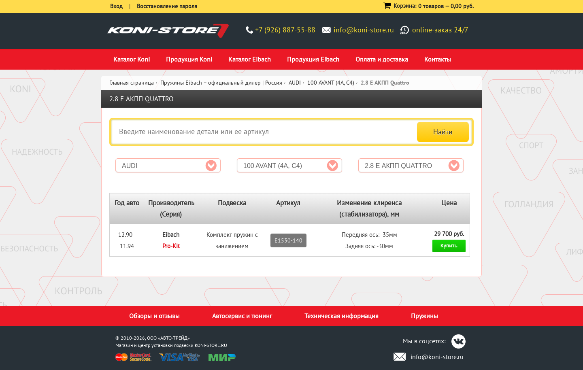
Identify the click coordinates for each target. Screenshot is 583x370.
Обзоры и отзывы (154, 316)
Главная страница (131, 82)
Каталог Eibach (249, 59)
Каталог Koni (131, 59)
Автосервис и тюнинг (242, 316)
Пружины (424, 316)
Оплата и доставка (381, 59)
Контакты (437, 59)
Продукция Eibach (313, 59)
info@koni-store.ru (364, 29)
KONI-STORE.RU (211, 345)
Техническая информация (341, 316)
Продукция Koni (189, 59)
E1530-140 (288, 240)
